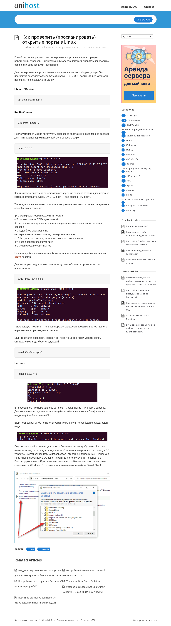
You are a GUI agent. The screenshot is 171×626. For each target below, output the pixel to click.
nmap (31, 549)
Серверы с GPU (88, 620)
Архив (130, 185)
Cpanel (130, 163)
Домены (130, 190)
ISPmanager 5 (133, 176)
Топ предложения (66, 620)
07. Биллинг (131, 145)
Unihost (149, 6)
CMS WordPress (133, 159)
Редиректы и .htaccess (137, 205)
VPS (129, 180)
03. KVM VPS (133, 124)
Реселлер (131, 210)
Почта (129, 194)
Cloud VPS (47, 620)
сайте (18, 257)
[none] (137, 36)
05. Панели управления (138, 135)
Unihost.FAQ (129, 6)
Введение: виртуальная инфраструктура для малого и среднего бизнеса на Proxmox (141, 281)
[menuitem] (137, 36)
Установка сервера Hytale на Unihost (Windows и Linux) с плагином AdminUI (140, 328)
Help (38, 47)
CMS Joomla (131, 154)
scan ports (44, 549)
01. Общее (132, 115)
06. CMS (130, 140)
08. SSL (129, 149)
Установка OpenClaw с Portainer (83, 581)
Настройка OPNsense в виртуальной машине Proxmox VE (137, 294)
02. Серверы (134, 120)
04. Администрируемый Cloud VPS (138, 129)
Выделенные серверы (26, 620)
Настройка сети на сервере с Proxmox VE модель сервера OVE (140, 306)
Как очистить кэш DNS (137, 226)
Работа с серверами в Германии (137, 199)
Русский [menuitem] (127, 36)
